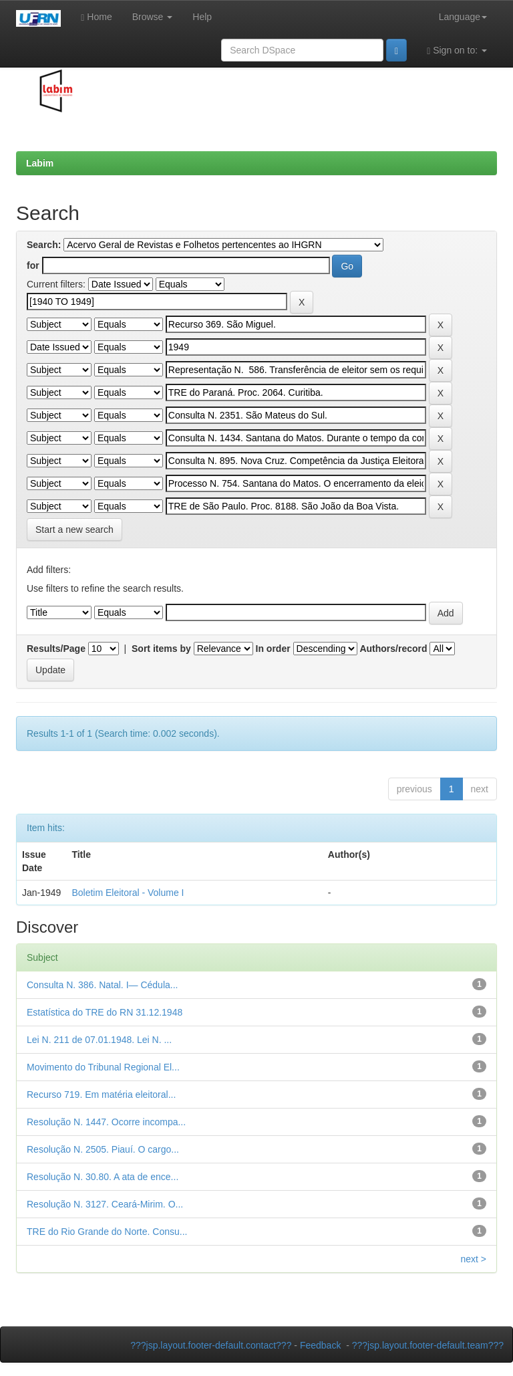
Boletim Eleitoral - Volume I (127, 892)
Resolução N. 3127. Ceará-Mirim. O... (105, 1204)
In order (273, 648)
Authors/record (393, 648)
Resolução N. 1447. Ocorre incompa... (106, 1122)
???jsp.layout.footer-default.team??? (428, 1345)
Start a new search (74, 529)
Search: (44, 244)
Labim (39, 163)
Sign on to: (457, 50)
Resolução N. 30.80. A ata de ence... (102, 1176)
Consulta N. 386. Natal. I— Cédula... (102, 985)
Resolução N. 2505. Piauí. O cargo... (103, 1149)
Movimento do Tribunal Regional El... (103, 1067)
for (33, 265)
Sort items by (161, 648)
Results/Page (56, 648)
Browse (152, 16)
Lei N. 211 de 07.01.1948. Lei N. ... (99, 1039)
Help (202, 16)
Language (463, 16)
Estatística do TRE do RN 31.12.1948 (104, 1012)
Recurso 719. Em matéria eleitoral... (101, 1094)
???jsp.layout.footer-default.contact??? (210, 1345)
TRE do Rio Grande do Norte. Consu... (107, 1231)
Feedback (320, 1345)
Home (96, 17)
